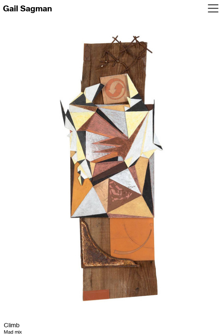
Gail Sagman (27, 8)
